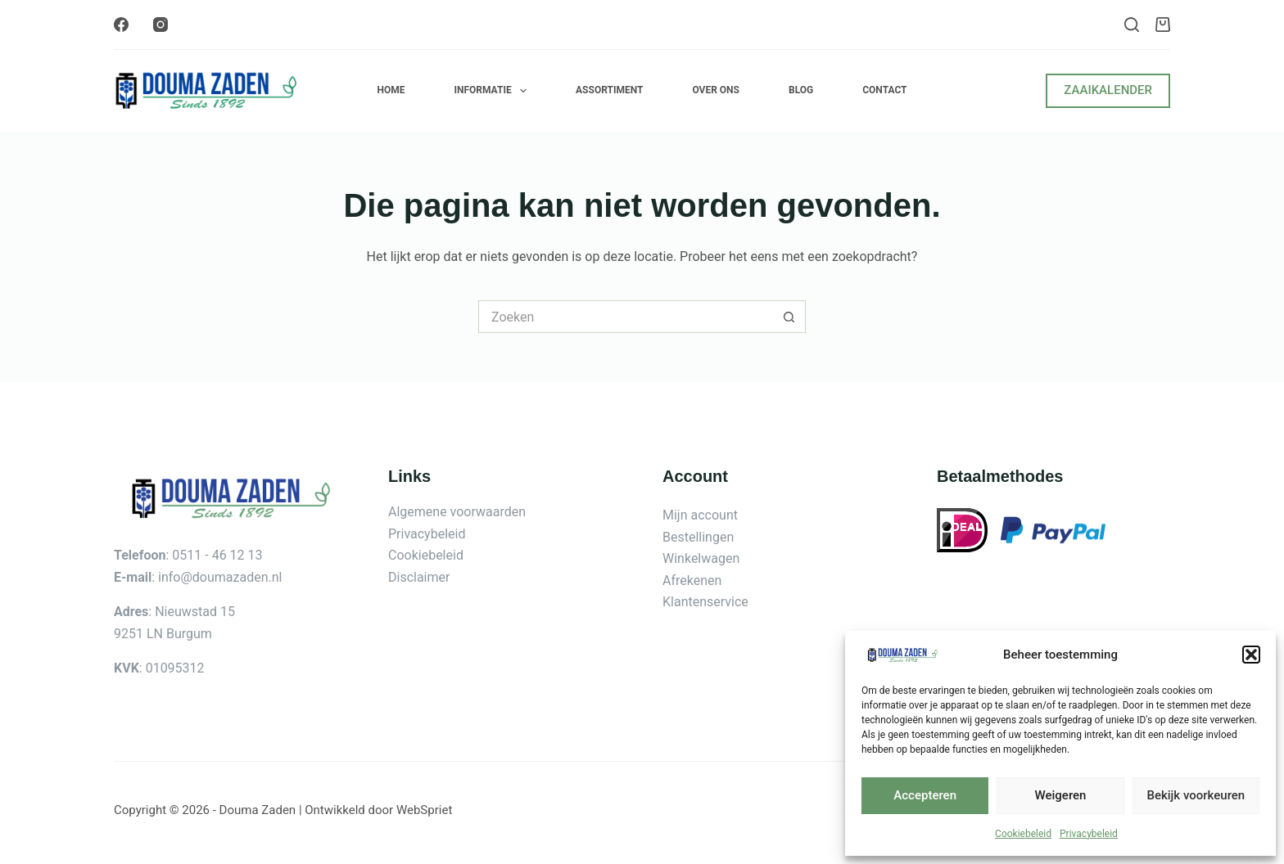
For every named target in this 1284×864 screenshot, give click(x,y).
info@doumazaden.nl (220, 577)
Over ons (715, 90)
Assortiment (609, 90)
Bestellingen (698, 537)
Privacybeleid (1089, 833)
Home (391, 90)
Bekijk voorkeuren (1195, 795)
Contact (884, 90)
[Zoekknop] (789, 316)
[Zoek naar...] (625, 316)
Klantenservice (705, 602)
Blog (801, 90)
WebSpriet (424, 810)
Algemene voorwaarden (457, 512)
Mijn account (700, 515)
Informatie (493, 91)
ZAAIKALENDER (1108, 90)
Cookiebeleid (1023, 833)
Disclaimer (419, 577)
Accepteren (924, 795)
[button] (1251, 654)
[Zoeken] (1131, 24)
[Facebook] (121, 24)
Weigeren (1061, 795)
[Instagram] (160, 24)
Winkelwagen (700, 558)
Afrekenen (691, 580)
